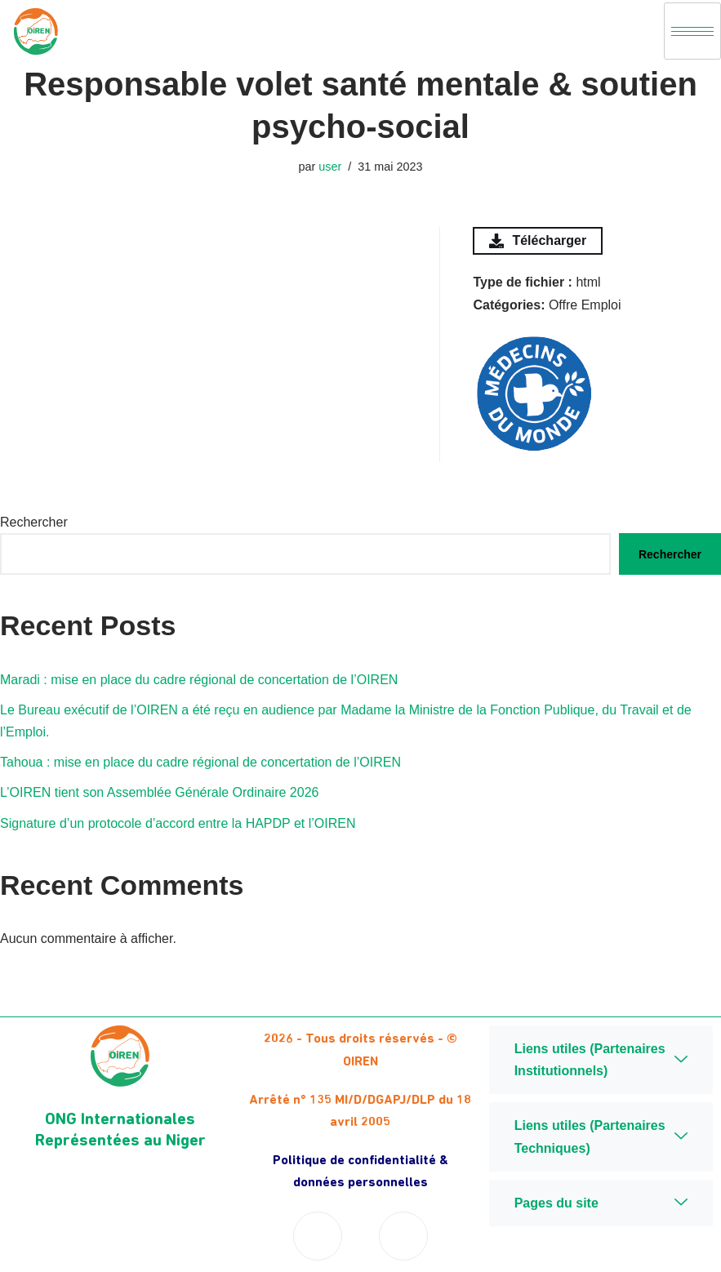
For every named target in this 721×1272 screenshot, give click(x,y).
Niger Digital (601, 1252)
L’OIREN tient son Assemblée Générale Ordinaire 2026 (159, 792)
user (329, 166)
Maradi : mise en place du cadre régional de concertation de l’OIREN (199, 680)
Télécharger (537, 240)
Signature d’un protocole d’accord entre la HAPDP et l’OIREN (177, 823)
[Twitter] (403, 1236)
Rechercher (34, 522)
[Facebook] (317, 1236)
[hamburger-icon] (692, 31)
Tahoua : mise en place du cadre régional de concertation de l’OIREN (200, 762)
